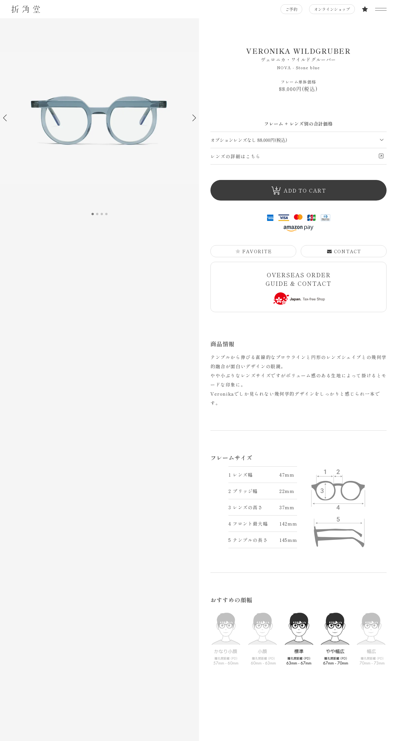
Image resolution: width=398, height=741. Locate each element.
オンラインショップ (332, 9)
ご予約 (291, 9)
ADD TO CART (298, 191)
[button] (194, 117)
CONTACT (344, 251)
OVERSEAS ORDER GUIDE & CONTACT (298, 288)
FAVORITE (253, 251)
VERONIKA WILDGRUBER (298, 54)
